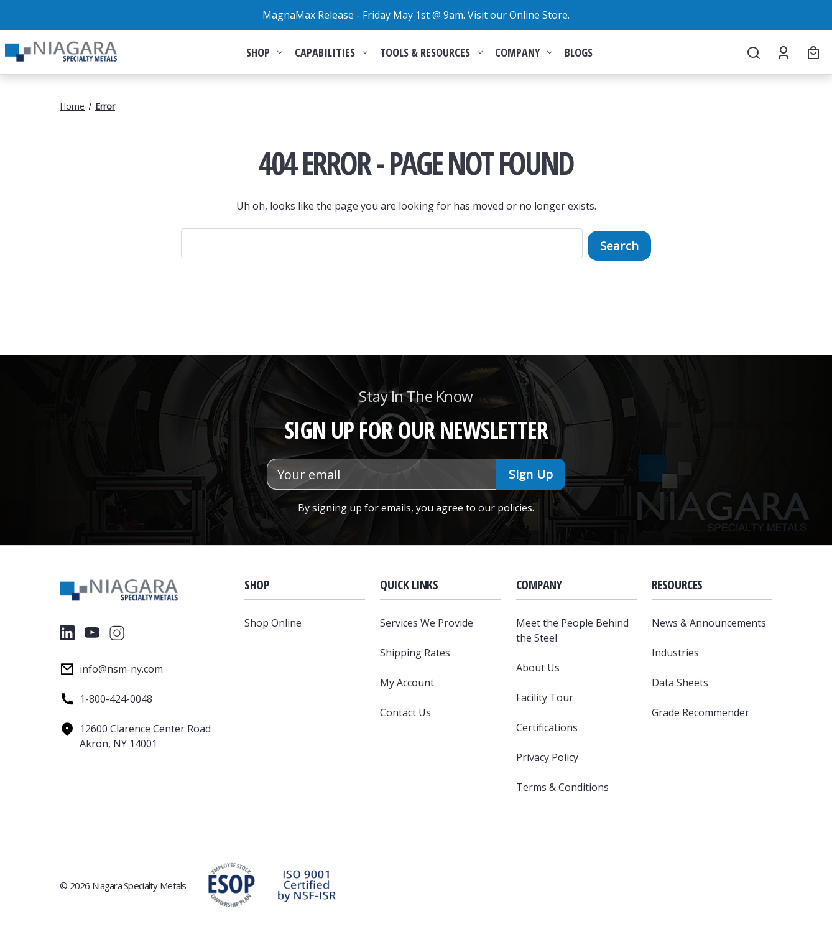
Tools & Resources (431, 52)
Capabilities (331, 52)
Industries (675, 650)
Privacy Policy (547, 755)
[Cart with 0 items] (811, 52)
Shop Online (273, 620)
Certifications (547, 725)
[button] (306, 883)
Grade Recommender (700, 710)
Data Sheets (680, 680)
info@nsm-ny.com (121, 666)
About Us (538, 665)
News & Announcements (709, 620)
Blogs (579, 52)
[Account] (782, 52)
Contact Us (405, 710)
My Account (407, 680)
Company (523, 52)
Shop (264, 52)
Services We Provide (426, 620)
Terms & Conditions (562, 784)
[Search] (752, 52)
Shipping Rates (415, 650)
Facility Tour (544, 695)
